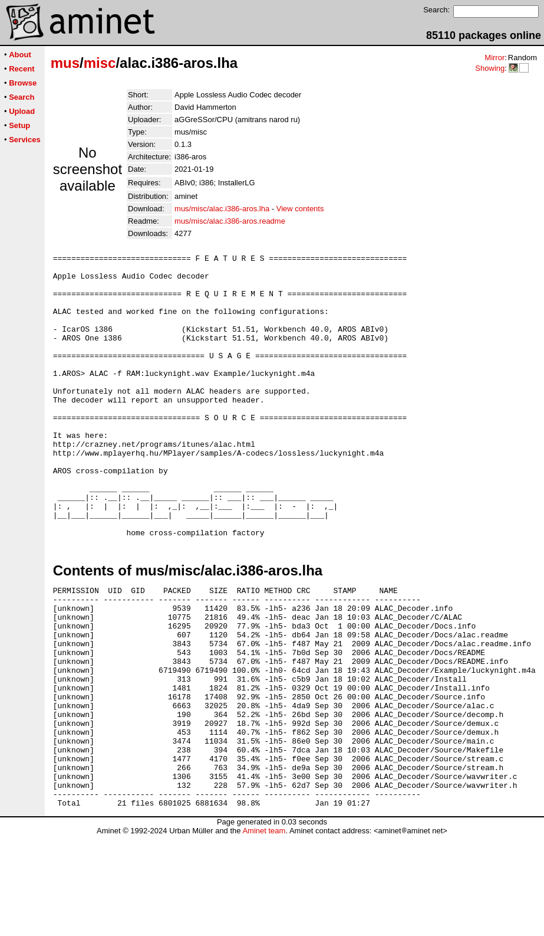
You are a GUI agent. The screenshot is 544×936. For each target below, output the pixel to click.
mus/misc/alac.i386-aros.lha (221, 208)
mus (65, 63)
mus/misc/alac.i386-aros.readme (229, 221)
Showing (490, 68)
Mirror (494, 57)
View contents (300, 208)
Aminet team (263, 931)
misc (100, 63)
